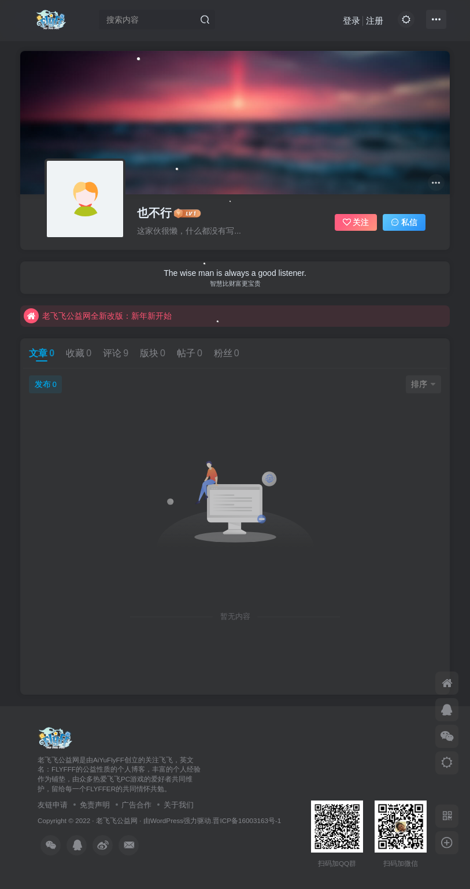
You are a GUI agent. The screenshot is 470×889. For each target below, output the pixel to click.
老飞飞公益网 (117, 820)
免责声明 (95, 805)
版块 (152, 353)
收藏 (78, 353)
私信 (404, 222)
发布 (46, 384)
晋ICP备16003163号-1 (247, 820)
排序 (423, 384)
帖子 (189, 353)
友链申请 (53, 805)
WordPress (167, 820)
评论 (115, 353)
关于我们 (179, 805)
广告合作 (136, 805)
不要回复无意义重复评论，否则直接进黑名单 (114, 315)
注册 (374, 20)
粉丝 (226, 353)
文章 (41, 353)
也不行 (154, 212)
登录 (351, 20)
